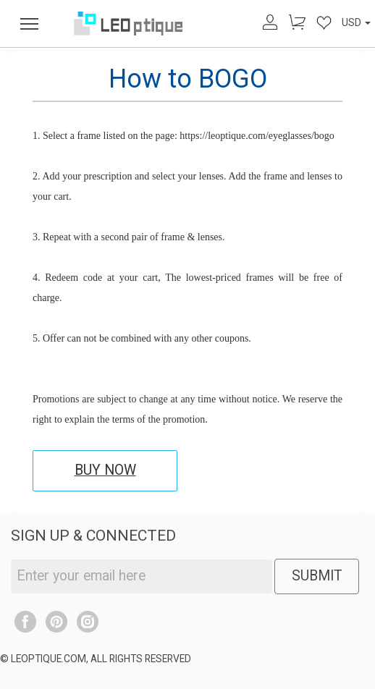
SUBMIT (317, 575)
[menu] (29, 23)
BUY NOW (105, 470)
